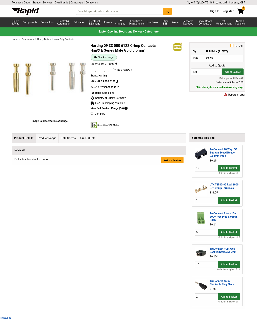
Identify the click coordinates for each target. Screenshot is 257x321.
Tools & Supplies (240, 22)
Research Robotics (188, 22)
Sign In (214, 11)
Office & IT (165, 22)
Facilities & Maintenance (136, 22)
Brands (37, 2)
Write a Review (172, 280)
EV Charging (120, 22)
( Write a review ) (122, 69)
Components (30, 22)
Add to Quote (217, 65)
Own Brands (61, 2)
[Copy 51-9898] (116, 64)
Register (228, 11)
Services (47, 2)
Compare (98, 113)
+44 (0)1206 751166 (201, 2)
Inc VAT (221, 2)
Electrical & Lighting (94, 22)
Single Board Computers (205, 22)
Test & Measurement (224, 22)
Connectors (47, 22)
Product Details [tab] (23, 138)
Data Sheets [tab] (68, 138)
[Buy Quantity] (206, 71)
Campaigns (77, 2)
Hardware (153, 22)
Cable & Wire (15, 22)
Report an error (234, 94)
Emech (108, 22)
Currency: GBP (237, 2)
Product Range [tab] (47, 138)
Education (79, 22)
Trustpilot (5, 317)
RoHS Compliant (102, 92)
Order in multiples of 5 (229, 237)
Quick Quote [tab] (87, 138)
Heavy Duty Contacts (63, 39)
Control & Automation (63, 22)
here (156, 31)
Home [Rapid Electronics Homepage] (15, 39)
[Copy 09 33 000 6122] (117, 81)
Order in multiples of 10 (228, 269)
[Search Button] (167, 11)
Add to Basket (233, 71)
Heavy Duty (43, 39)
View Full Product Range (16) (109, 108)
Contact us (92, 2)
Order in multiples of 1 (229, 173)
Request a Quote (21, 2)
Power (175, 22)
